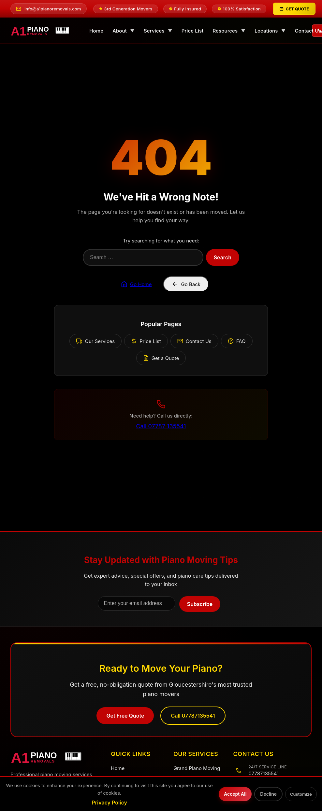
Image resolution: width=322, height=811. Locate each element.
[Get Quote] (294, 9)
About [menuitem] (123, 31)
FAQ (237, 341)
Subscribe (199, 604)
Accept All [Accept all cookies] (235, 794)
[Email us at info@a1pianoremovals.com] (48, 8)
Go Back (186, 284)
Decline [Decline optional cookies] (268, 794)
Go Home (136, 284)
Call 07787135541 (193, 715)
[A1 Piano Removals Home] (54, 757)
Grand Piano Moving (196, 768)
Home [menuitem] (96, 31)
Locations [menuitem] (270, 31)
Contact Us (194, 341)
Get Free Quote (125, 715)
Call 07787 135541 (161, 426)
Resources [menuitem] (228, 31)
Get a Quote (161, 358)
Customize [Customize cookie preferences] (301, 794)
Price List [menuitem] (193, 31)
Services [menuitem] (158, 31)
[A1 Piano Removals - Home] (42, 30)
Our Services (95, 341)
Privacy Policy (109, 802)
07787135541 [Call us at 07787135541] (264, 773)
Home (117, 768)
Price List (146, 341)
